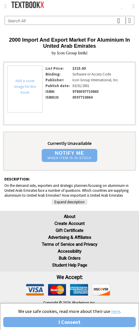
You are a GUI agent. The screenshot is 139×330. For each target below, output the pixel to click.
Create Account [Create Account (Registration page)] (69, 223)
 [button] (5, 6)
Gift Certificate (69, 230)
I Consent (69, 322)
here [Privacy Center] (115, 311)
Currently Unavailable (69, 143)
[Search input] (69, 20)
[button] (69, 155)
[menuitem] (122, 6)
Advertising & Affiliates (69, 237)
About (69, 216)
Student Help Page (69, 265)
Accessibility (69, 251)
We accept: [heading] (69, 277)
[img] (35, 290)
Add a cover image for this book (25, 86)
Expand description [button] (69, 202)
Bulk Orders (70, 258)
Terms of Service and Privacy (69, 244)
